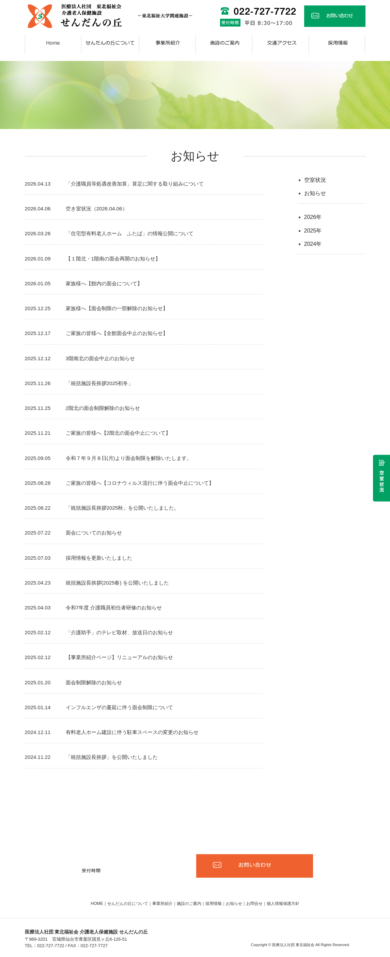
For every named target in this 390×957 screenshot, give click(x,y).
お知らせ (315, 193)
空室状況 (315, 180)
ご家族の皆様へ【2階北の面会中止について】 (118, 433)
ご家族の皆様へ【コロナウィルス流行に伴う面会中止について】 (140, 483)
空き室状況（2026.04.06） (96, 208)
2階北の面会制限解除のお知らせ (103, 408)
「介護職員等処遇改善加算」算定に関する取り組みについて (135, 184)
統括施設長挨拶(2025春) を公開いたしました (117, 583)
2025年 (313, 231)
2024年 (313, 244)
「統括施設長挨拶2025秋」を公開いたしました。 (123, 508)
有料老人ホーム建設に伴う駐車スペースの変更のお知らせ (132, 732)
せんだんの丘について (127, 903)
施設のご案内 (189, 903)
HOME (97, 903)
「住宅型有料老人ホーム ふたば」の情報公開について (129, 233)
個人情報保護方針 (283, 903)
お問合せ (254, 903)
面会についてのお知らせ (94, 533)
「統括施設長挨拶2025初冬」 (100, 383)
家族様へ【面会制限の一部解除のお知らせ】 (117, 308)
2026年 (313, 217)
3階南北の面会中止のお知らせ (100, 358)
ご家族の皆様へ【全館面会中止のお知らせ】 (117, 333)
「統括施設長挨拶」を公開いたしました (112, 757)
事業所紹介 (162, 903)
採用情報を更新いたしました (99, 558)
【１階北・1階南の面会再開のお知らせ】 (113, 258)
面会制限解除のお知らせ (94, 682)
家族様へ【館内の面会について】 (104, 283)
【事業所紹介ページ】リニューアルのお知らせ (119, 657)
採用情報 (213, 903)
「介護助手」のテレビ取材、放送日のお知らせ (119, 632)
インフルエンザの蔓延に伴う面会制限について (119, 707)
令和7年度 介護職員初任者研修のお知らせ (114, 607)
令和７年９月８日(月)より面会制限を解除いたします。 (129, 458)
